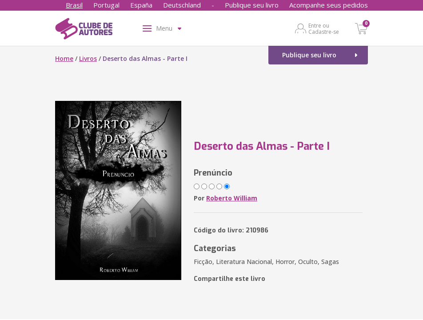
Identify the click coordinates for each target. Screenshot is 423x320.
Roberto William (231, 198)
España (141, 4)
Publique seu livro (252, 4)
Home (64, 58)
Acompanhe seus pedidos (328, 4)
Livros (88, 58)
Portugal (106, 4)
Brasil (74, 4)
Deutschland (182, 4)
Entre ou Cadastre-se (323, 28)
